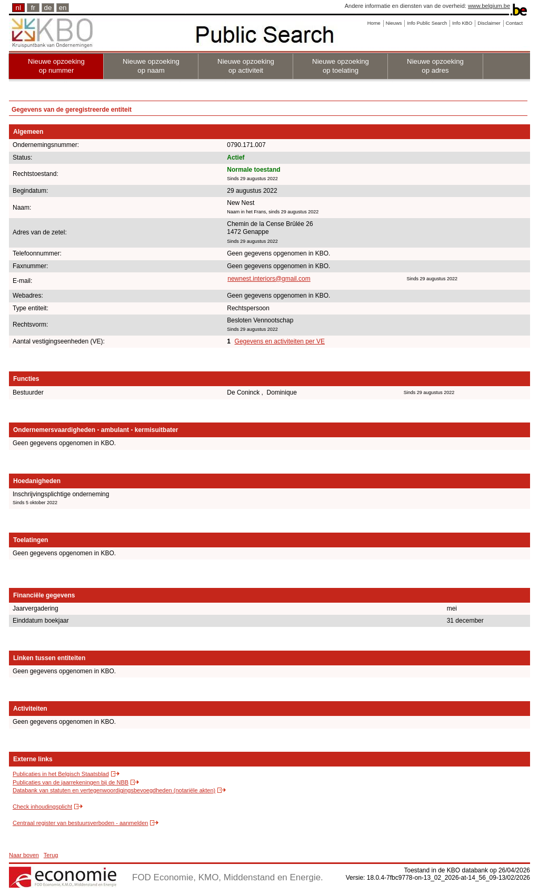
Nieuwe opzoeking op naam (151, 65)
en (63, 8)
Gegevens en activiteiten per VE (280, 341)
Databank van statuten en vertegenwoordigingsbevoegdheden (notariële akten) (114, 790)
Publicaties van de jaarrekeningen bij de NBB (70, 782)
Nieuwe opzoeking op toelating (340, 65)
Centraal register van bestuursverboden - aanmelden (80, 823)
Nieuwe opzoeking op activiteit (245, 65)
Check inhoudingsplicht (42, 806)
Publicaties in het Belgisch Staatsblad (61, 774)
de (48, 8)
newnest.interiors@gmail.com (269, 278)
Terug (51, 855)
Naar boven (24, 855)
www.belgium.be (489, 6)
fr (33, 8)
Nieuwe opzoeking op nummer (56, 65)
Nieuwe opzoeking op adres (435, 65)
